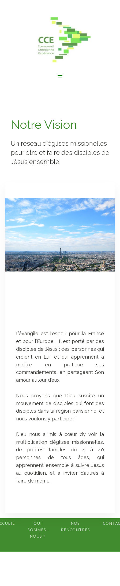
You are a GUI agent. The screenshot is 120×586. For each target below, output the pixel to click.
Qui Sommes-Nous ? (38, 529)
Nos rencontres (75, 526)
